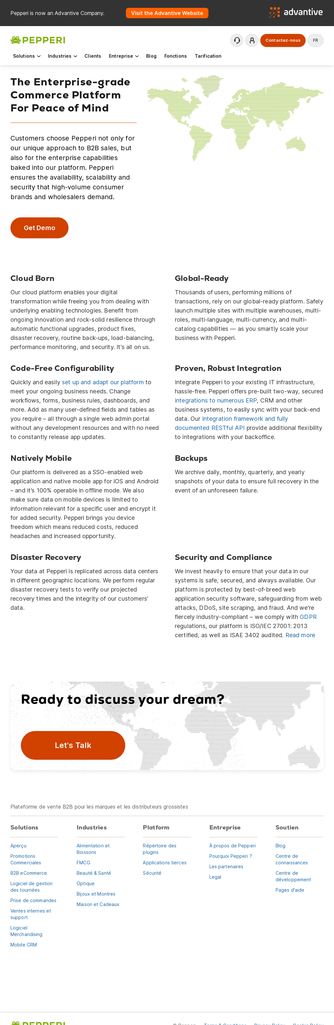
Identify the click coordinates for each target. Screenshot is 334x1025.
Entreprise (124, 56)
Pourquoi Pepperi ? (230, 856)
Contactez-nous (283, 40)
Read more (300, 635)
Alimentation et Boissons (93, 849)
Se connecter (252, 40)
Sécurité (152, 873)
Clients (92, 56)
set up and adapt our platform (103, 382)
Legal (215, 877)
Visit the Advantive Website (167, 13)
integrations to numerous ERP (216, 400)
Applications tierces (164, 862)
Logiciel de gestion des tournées (31, 887)
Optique (86, 883)
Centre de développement (293, 876)
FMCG (83, 862)
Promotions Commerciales (25, 859)
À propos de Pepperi (232, 845)
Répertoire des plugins (159, 849)
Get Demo (39, 228)
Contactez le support (237, 40)
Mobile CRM (23, 944)
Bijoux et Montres (96, 894)
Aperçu (18, 845)
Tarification (208, 56)
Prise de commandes (33, 900)
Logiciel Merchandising (26, 931)
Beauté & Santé (94, 873)
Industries (63, 56)
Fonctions (175, 56)
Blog (151, 56)
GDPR (308, 616)
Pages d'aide (290, 890)
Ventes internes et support (30, 914)
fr (315, 40)
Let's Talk (73, 745)
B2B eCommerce (28, 873)
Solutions (27, 56)
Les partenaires (226, 866)
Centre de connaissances (292, 859)
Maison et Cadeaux (98, 904)
